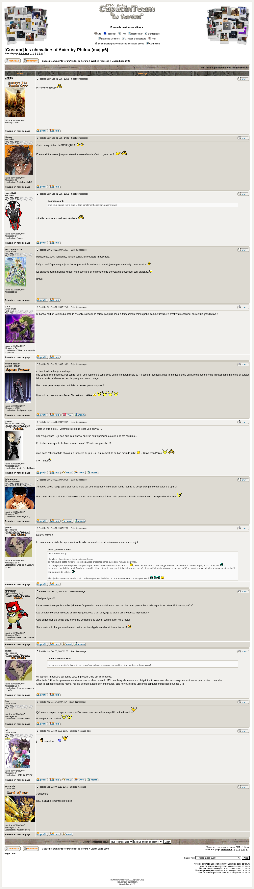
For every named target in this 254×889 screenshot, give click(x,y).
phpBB (121, 880)
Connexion (153, 43)
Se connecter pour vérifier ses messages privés (119, 43)
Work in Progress (100, 61)
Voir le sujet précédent (212, 67)
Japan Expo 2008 (121, 61)
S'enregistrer (152, 34)
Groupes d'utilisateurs (134, 38)
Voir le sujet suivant (237, 67)
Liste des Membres (109, 38)
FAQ (122, 34)
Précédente (24, 53)
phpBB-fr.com (132, 882)
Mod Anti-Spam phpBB (127, 884)
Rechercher (135, 34)
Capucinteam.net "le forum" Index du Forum (65, 61)
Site (97, 34)
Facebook (110, 34)
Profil (152, 38)
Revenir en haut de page (17, 131)
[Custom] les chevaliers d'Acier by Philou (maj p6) (56, 49)
